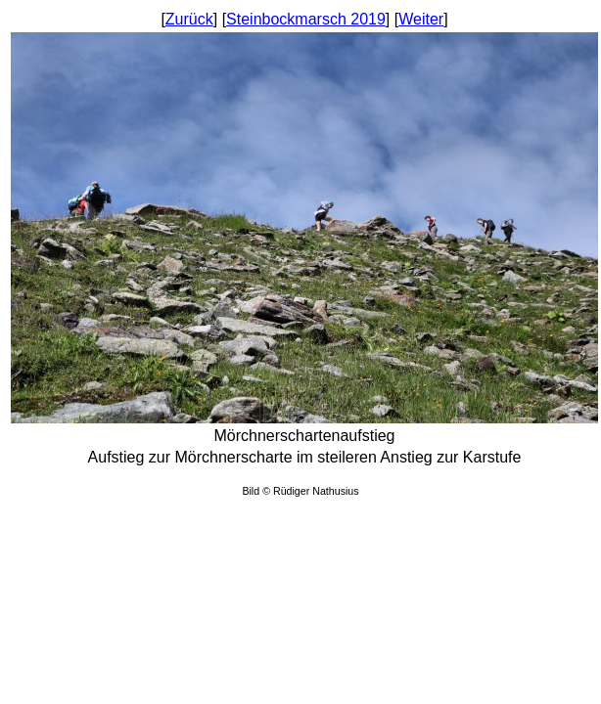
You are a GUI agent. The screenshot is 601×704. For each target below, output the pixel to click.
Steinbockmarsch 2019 (306, 19)
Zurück (189, 19)
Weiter (420, 19)
